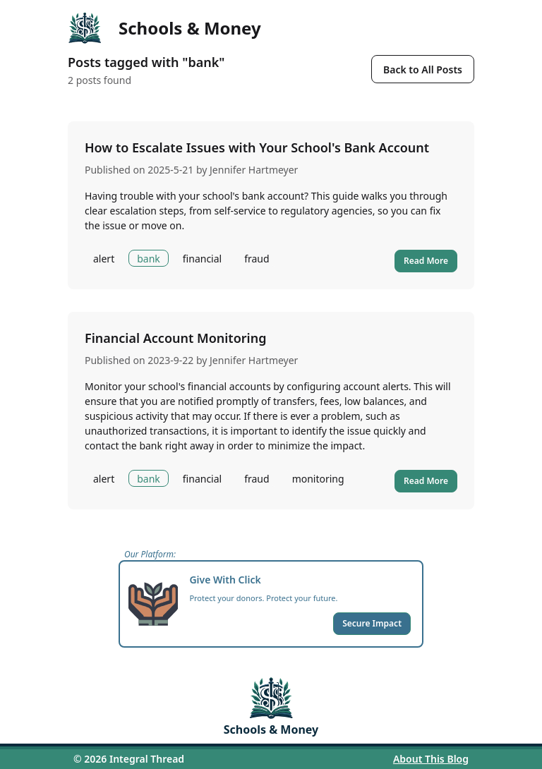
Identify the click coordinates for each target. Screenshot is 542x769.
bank (148, 258)
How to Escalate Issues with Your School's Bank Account (257, 147)
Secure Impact (372, 623)
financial (202, 258)
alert (103, 258)
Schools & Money (190, 28)
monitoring (318, 478)
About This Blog (431, 758)
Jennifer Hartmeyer (254, 169)
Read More (426, 261)
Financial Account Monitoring (175, 337)
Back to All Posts (422, 69)
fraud (256, 258)
